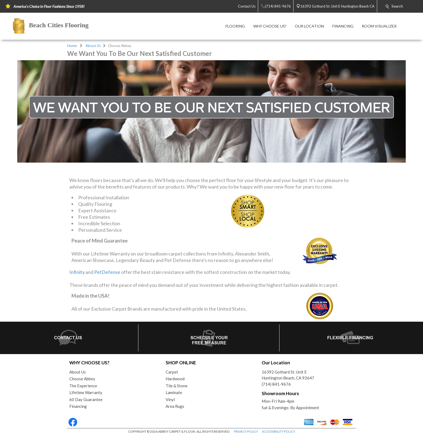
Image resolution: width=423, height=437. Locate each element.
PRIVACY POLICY (246, 431)
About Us (93, 45)
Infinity (77, 272)
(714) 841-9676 (276, 384)
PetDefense (107, 272)
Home (72, 45)
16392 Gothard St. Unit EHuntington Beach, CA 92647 (288, 375)
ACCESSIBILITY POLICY (278, 431)
